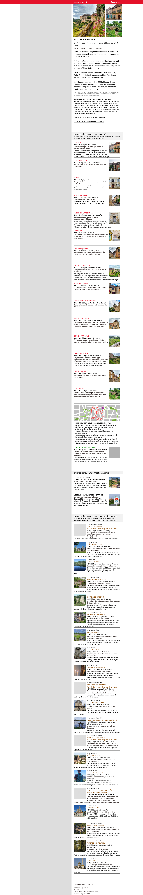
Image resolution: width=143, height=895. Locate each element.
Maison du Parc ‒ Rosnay (97, 737)
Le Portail (78, 230)
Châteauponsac (93, 755)
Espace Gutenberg (94, 527)
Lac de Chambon (93, 562)
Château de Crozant (95, 597)
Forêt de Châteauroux (96, 843)
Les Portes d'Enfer (95, 773)
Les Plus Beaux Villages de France (88, 495)
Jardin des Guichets (82, 266)
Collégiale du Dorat (95, 702)
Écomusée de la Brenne (96, 685)
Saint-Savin (91, 861)
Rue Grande (79, 143)
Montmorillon (93, 808)
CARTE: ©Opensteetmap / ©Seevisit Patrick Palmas (97, 94)
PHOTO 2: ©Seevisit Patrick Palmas (84, 93)
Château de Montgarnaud (85, 447)
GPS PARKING (100, 117)
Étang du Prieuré (81, 336)
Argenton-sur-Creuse (96, 614)
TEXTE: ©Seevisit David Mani (89, 92)
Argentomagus (93, 632)
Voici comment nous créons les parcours (93, 423)
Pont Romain (79, 389)
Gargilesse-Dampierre (96, 579)
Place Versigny (80, 195)
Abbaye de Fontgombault (97, 825)
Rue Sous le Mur (81, 248)
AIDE (82, 2)
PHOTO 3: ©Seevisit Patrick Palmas (105, 93)
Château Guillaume (95, 544)
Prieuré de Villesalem (96, 667)
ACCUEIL (76, 2)
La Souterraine (93, 650)
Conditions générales (81, 888)
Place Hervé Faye (81, 160)
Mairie (76, 178)
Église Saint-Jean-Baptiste (85, 301)
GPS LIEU (90, 117)
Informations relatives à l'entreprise (86, 892)
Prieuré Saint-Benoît (82, 318)
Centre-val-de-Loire (82, 477)
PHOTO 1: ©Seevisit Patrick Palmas (108, 92)
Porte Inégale (80, 371)
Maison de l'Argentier (83, 213)
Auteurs (76, 890)
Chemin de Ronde (81, 353)
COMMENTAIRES (80, 117)
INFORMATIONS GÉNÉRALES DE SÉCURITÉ (89, 121)
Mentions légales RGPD (82, 894)
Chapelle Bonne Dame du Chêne (100, 790)
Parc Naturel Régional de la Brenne (102, 720)
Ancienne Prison (81, 283)
